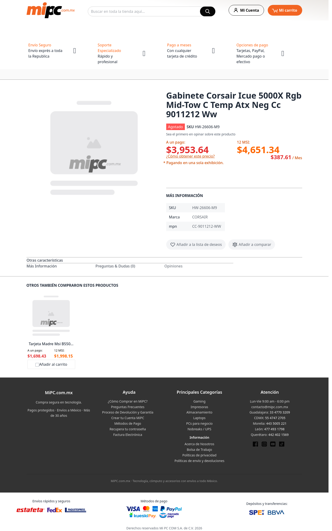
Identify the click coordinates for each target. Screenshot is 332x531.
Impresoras (199, 407)
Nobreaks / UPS (199, 429)
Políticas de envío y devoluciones (199, 461)
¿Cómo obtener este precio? (190, 156)
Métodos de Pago (127, 423)
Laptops (199, 418)
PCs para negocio (199, 423)
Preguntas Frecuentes (127, 407)
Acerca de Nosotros (199, 444)
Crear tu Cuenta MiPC (127, 418)
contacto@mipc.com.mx (269, 407)
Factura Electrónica (127, 434)
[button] (95, 147)
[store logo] (51, 10)
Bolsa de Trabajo (199, 449)
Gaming (199, 401)
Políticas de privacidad (199, 455)
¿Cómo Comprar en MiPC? (127, 401)
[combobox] (151, 11)
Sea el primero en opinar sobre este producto (201, 134)
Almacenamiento (199, 412)
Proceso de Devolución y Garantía (127, 412)
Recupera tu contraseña (127, 429)
